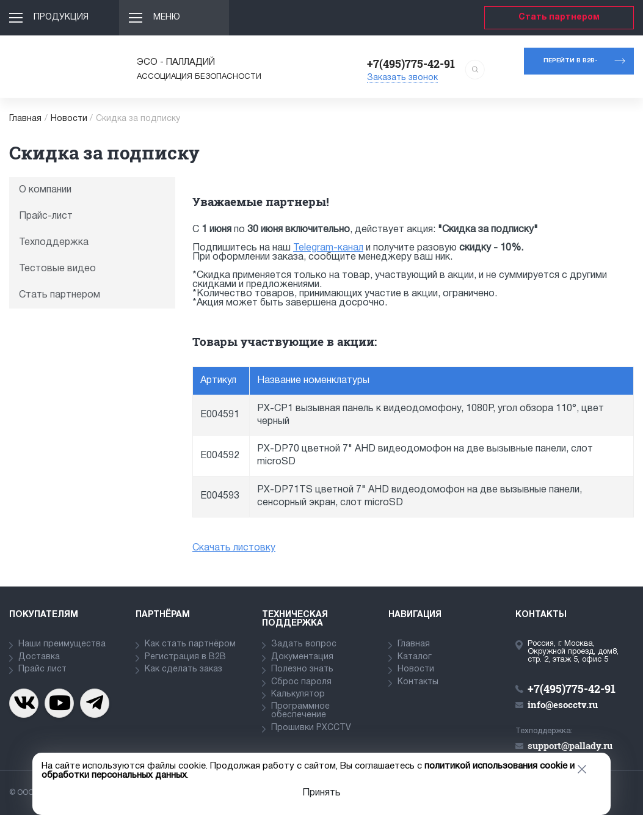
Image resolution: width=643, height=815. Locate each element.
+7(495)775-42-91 (411, 63)
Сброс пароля (301, 682)
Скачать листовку (233, 548)
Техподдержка (54, 242)
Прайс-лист (46, 216)
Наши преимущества (62, 644)
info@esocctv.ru (563, 704)
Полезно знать (302, 669)
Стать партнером (559, 17)
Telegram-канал (328, 248)
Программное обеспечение (300, 711)
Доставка (39, 657)
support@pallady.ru (570, 745)
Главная (25, 119)
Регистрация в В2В (185, 657)
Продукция (61, 17)
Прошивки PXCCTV (311, 728)
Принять (321, 793)
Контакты (418, 682)
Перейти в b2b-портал (570, 66)
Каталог (415, 657)
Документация (302, 657)
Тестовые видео (57, 269)
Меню (166, 17)
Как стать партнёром (190, 644)
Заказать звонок (402, 78)
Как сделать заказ (183, 669)
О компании (45, 190)
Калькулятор (298, 694)
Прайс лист (42, 669)
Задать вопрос (303, 644)
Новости (69, 119)
